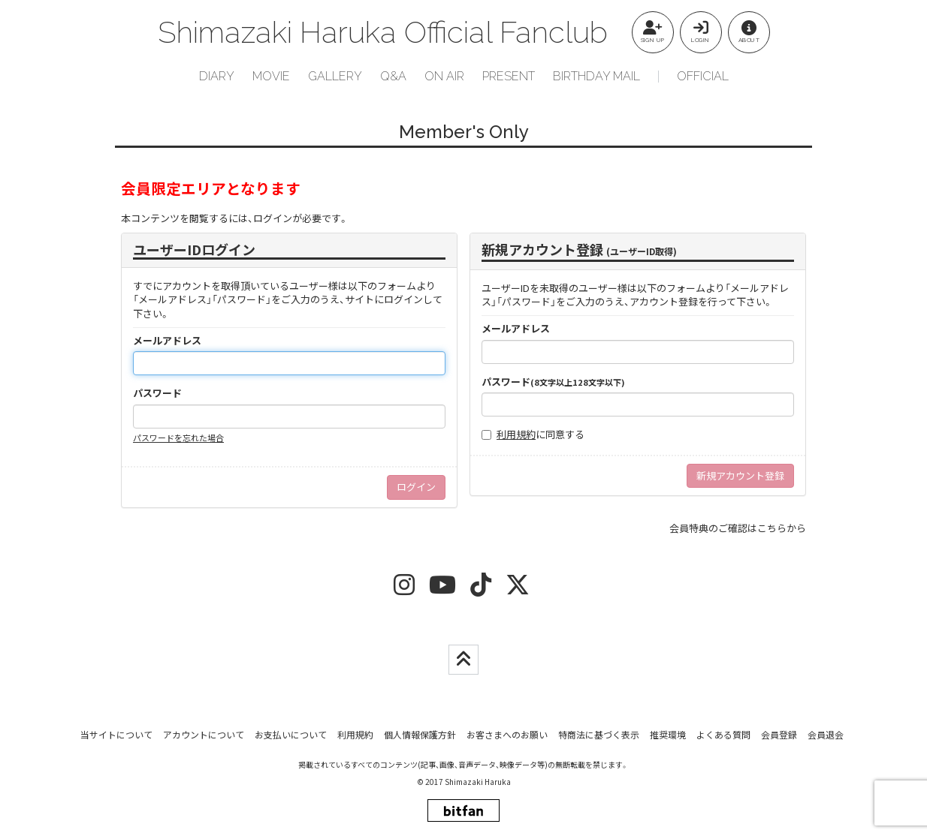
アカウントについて (203, 734)
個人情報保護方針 (420, 734)
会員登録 (779, 734)
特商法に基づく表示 (598, 734)
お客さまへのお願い (507, 734)
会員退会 (826, 734)
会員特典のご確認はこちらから (737, 528)
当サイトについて (116, 734)
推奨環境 (668, 734)
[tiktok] (480, 589)
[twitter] (518, 589)
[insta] (404, 589)
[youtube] (442, 589)
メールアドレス (167, 340)
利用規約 (516, 434)
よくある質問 (723, 734)
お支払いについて (291, 734)
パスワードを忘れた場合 (178, 438)
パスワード (157, 393)
